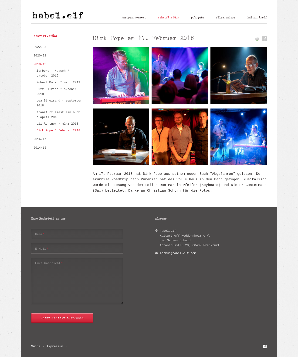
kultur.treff (257, 17)
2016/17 (40, 139)
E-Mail (41, 249)
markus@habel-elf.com (178, 253)
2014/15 (40, 148)
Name (40, 234)
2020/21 (40, 55)
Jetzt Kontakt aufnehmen (62, 318)
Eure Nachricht (49, 263)
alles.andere (225, 17)
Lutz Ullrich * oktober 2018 (57, 92)
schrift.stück (168, 17)
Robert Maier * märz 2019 (58, 82)
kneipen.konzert (134, 17)
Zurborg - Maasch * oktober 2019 (53, 73)
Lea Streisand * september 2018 (59, 103)
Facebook (265, 347)
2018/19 (40, 64)
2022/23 (40, 47)
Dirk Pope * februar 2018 (58, 130)
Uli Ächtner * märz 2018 (57, 124)
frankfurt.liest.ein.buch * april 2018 (58, 115)
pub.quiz (197, 17)
